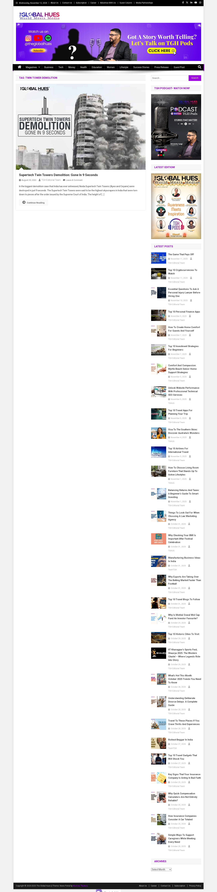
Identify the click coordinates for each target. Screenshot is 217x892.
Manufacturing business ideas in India (184, 560)
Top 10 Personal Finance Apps (183, 311)
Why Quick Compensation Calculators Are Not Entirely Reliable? (182, 793)
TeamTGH (172, 570)
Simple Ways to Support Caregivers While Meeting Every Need (184, 835)
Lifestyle (124, 67)
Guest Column (126, 3)
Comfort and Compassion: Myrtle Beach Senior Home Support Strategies (182, 369)
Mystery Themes (80, 882)
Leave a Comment (74, 180)
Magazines (31, 67)
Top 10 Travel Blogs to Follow (183, 599)
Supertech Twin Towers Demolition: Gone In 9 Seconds (58, 175)
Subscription (81, 3)
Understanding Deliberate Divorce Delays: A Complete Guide (182, 698)
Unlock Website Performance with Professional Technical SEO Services (183, 391)
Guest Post (179, 67)
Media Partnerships (144, 3)
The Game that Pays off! (181, 254)
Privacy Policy (195, 882)
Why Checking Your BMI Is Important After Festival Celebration (181, 539)
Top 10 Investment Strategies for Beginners (183, 348)
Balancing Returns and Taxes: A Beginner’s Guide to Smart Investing (184, 493)
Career (93, 3)
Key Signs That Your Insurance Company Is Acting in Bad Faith (184, 773)
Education (97, 67)
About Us (54, 3)
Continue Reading (33, 202)
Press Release (161, 67)
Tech (60, 67)
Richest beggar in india (180, 736)
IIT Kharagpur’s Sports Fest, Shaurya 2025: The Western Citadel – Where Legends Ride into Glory (183, 654)
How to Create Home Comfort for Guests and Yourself (183, 329)
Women (111, 67)
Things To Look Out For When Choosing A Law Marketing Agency (183, 516)
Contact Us (67, 3)
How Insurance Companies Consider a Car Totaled (182, 814)
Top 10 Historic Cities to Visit (183, 634)
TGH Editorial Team (51, 180)
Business (48, 67)
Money (71, 67)
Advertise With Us (108, 3)
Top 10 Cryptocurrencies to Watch (182, 272)
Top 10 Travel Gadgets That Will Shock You (184, 754)
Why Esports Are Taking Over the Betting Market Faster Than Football (184, 580)
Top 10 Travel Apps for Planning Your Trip (180, 412)
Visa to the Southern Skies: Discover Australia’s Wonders (183, 431)
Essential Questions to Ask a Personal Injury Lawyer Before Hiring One (183, 292)
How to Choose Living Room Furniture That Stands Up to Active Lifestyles (183, 471)
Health (83, 67)
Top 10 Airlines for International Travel (178, 450)
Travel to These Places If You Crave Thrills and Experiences (183, 719)
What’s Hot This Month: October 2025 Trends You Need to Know (184, 677)
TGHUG (171, 403)
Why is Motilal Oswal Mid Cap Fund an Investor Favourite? (183, 617)
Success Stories (141, 67)
